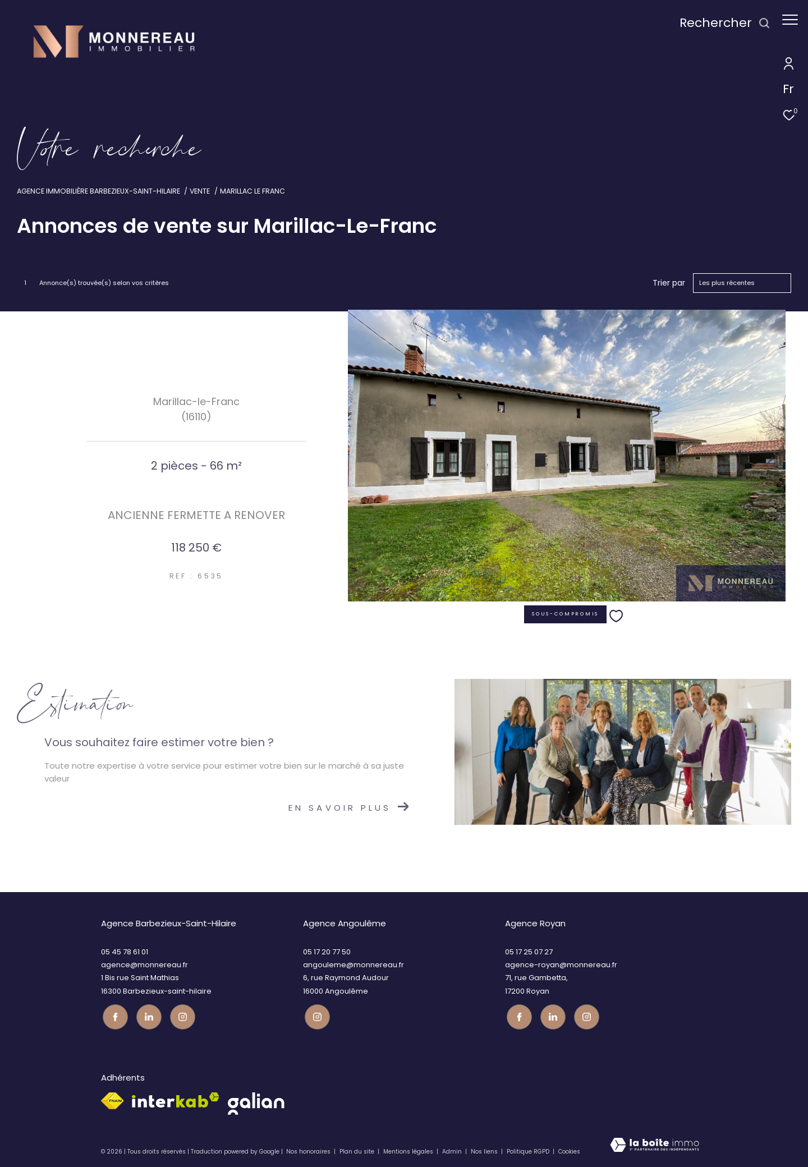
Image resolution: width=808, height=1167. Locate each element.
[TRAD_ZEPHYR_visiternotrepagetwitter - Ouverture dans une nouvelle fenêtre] (147, 1015)
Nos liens (485, 1150)
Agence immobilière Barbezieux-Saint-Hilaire (98, 191)
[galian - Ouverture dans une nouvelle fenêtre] (256, 1102)
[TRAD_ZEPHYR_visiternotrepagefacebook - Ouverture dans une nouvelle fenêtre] (113, 1015)
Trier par (669, 283)
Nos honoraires (308, 1150)
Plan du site (357, 1150)
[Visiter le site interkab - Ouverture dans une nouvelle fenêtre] (175, 1098)
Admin (452, 1150)
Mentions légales (409, 1150)
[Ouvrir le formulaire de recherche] (719, 23)
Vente (200, 191)
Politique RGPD (528, 1150)
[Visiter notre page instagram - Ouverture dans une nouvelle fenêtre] (181, 1015)
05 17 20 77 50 (327, 952)
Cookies (569, 1150)
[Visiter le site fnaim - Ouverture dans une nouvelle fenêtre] (112, 1099)
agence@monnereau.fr (144, 964)
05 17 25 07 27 (529, 952)
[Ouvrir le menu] (790, 19)
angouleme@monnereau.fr (353, 964)
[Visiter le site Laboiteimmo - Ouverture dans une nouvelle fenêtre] (654, 1147)
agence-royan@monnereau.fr (561, 964)
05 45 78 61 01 (124, 952)
